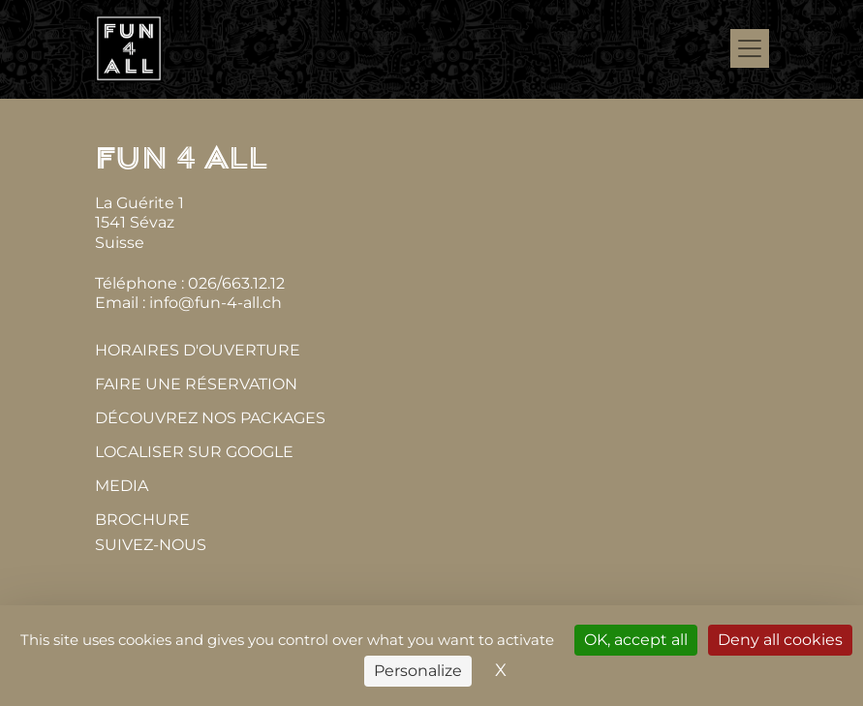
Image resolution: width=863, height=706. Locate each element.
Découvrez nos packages (210, 418)
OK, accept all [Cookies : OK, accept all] (636, 639)
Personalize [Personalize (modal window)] (418, 670)
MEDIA (121, 485)
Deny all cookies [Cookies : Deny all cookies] (780, 639)
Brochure (142, 519)
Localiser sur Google (194, 452)
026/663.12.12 (236, 283)
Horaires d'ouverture (197, 350)
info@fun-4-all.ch (215, 302)
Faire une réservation (196, 384)
